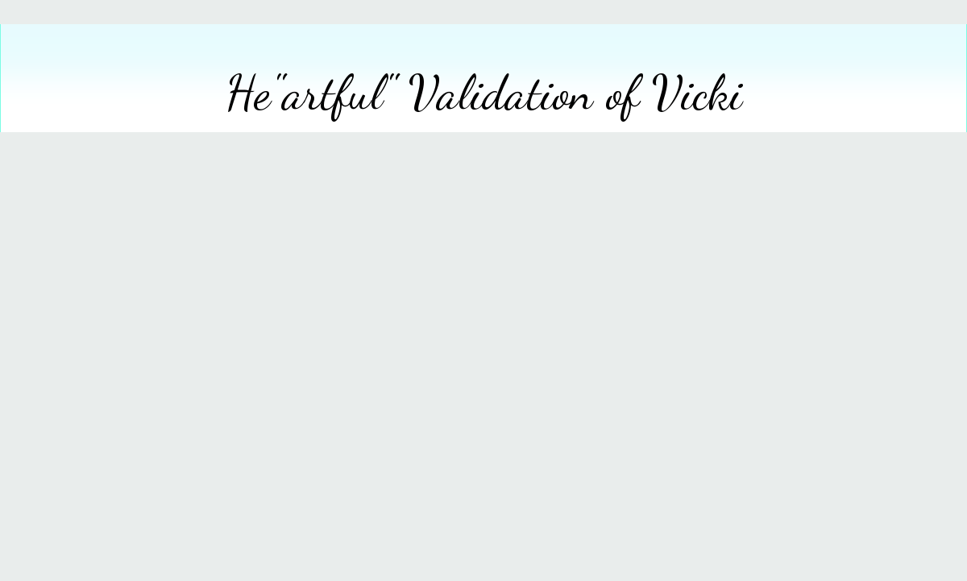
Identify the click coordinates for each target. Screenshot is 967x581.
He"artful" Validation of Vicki (484, 93)
